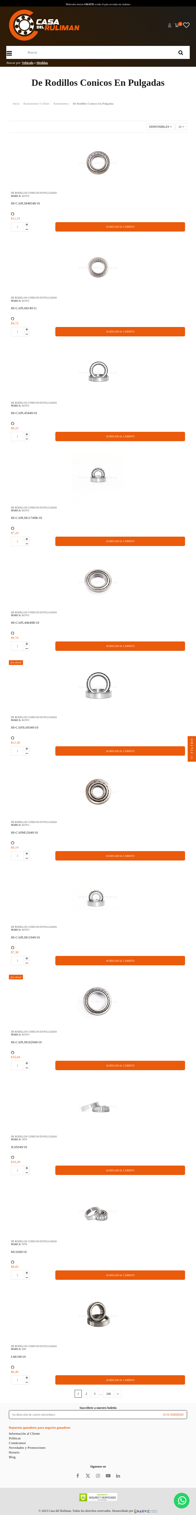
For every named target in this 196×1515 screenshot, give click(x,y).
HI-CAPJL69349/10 (24, 727)
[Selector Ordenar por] (160, 127)
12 (182, 127)
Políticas (15, 1438)
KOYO (25, 196)
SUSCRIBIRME (173, 1414)
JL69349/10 (19, 1147)
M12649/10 (19, 1252)
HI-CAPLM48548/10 (25, 203)
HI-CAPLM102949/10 (26, 1042)
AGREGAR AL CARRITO (120, 226)
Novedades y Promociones (27, 1448)
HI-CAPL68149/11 (24, 308)
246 (108, 1394)
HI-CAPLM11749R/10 (26, 518)
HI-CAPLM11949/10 (25, 937)
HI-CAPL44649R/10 (25, 623)
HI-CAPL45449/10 (24, 413)
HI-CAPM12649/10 (24, 832)
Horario (14, 1452)
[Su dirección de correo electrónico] (84, 1414)
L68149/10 (18, 1357)
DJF (24, 1349)
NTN (24, 1139)
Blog (12, 1457)
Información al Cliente (24, 1433)
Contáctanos (17, 1443)
